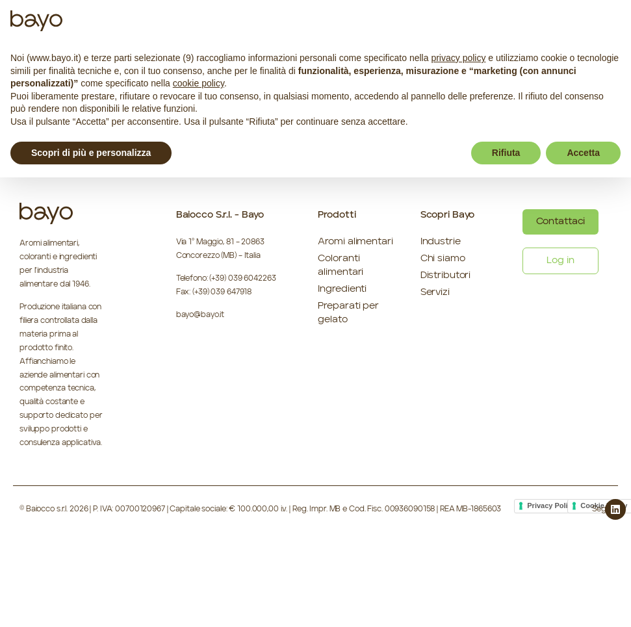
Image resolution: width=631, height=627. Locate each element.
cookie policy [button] (198, 83)
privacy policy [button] (458, 58)
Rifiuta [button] (506, 152)
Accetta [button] (583, 152)
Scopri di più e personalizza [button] (91, 152)
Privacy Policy (551, 505)
